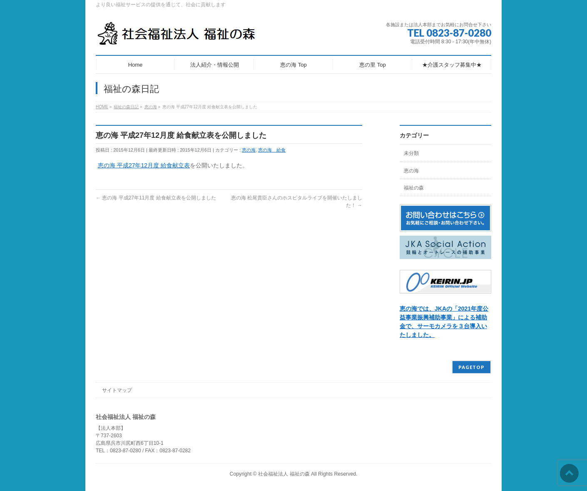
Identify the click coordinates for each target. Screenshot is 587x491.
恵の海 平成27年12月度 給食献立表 (144, 165)
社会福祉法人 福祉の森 (283, 474)
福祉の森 (414, 188)
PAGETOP (471, 367)
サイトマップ (117, 390)
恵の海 (249, 149)
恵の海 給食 (272, 149)
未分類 (411, 153)
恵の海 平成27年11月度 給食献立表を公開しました (156, 198)
